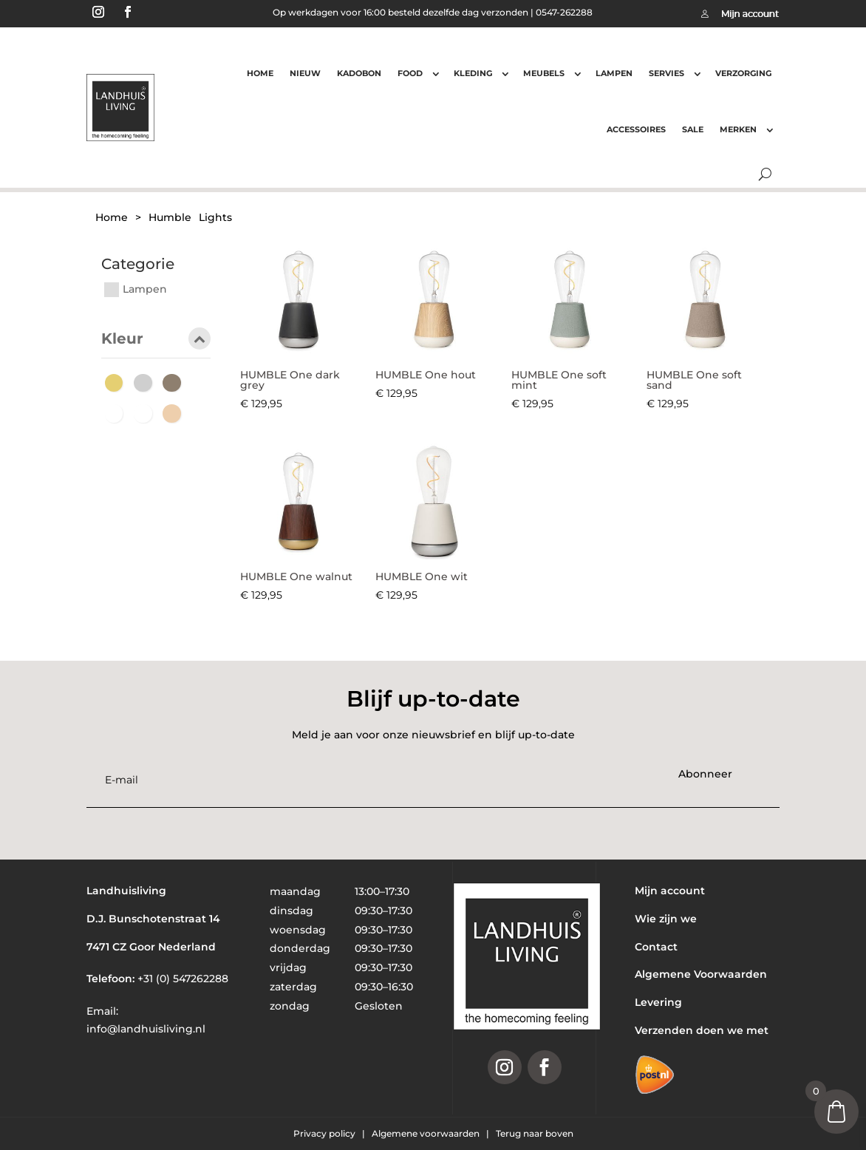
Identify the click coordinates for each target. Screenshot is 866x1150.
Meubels (544, 73)
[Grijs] (147, 382)
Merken (738, 129)
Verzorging (743, 73)
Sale (692, 129)
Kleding (473, 73)
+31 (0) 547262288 (182, 978)
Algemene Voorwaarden (701, 974)
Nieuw (305, 73)
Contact (656, 946)
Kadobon (359, 73)
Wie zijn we (666, 918)
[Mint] (118, 413)
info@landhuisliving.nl (145, 1028)
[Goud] (118, 382)
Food (410, 73)
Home (260, 73)
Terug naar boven (534, 1133)
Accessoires (636, 129)
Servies (666, 73)
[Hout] (175, 382)
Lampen (614, 73)
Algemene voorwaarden (427, 1133)
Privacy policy (325, 1133)
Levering (658, 1002)
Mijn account (670, 890)
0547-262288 (564, 12)
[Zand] (175, 413)
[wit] (147, 413)
